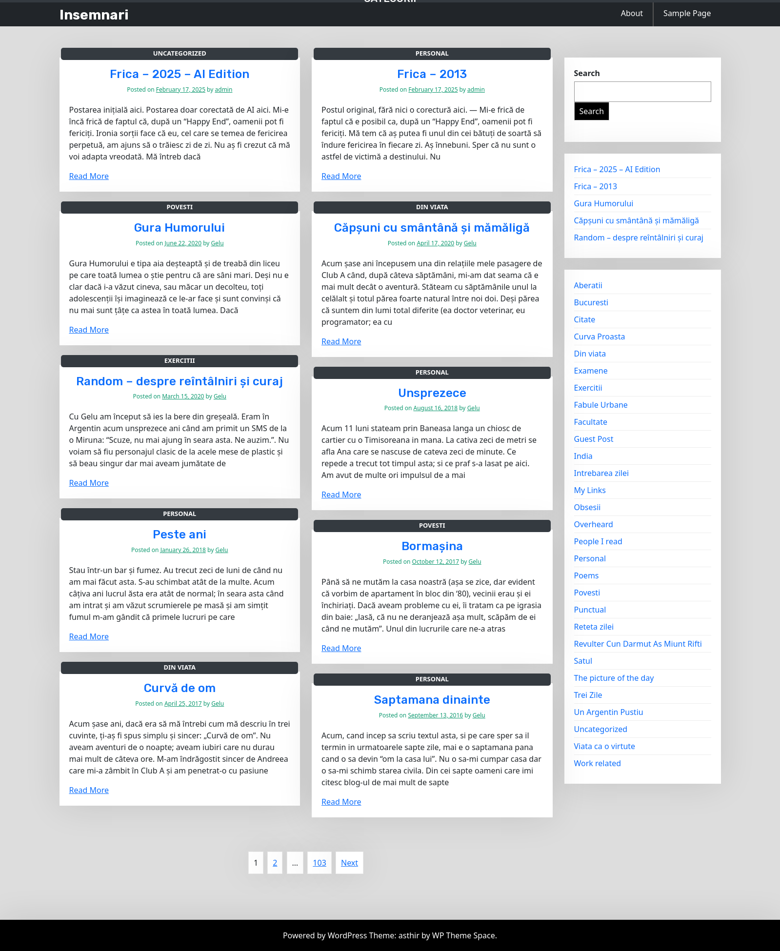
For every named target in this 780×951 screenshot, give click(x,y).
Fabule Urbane (601, 404)
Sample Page (687, 13)
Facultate (591, 421)
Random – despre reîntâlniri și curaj (179, 381)
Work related (597, 763)
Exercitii (179, 360)
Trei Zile (588, 695)
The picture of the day (614, 678)
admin (224, 89)
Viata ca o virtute (605, 746)
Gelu (217, 243)
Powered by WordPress (326, 935)
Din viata (432, 206)
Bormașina (432, 546)
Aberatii (588, 285)
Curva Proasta (599, 336)
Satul (583, 660)
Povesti (179, 206)
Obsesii (587, 507)
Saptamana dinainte (432, 700)
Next (349, 862)
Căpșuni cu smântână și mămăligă (432, 228)
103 (319, 862)
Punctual (590, 609)
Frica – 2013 (432, 74)
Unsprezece (432, 393)
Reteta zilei (594, 626)
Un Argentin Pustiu (608, 712)
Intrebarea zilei (601, 473)
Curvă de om (180, 688)
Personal (432, 53)
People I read (598, 541)
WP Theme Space (463, 935)
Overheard (593, 524)
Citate (585, 319)
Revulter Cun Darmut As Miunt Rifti (638, 643)
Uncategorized (179, 53)
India (583, 456)
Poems (586, 575)
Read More (89, 176)
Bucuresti (591, 302)
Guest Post (594, 439)
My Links (590, 490)
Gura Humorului (179, 228)
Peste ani (179, 534)
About (632, 13)
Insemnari (94, 15)
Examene (591, 370)
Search (587, 73)
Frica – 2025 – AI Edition (179, 74)
